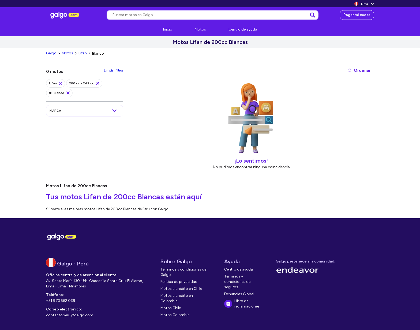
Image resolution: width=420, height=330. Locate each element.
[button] (359, 70)
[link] (65, 15)
